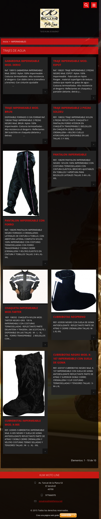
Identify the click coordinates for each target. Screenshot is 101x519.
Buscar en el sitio (86, 5)
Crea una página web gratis (47, 515)
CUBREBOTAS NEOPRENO (69, 317)
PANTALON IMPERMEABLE (70, 154)
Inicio (5, 41)
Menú (94, 5)
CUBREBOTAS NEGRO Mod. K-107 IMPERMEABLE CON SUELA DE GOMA (72, 358)
